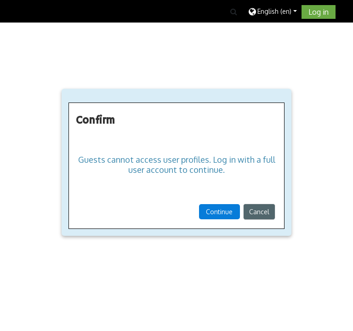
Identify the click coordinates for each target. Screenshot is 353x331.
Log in (318, 12)
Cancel (259, 212)
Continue (219, 212)
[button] (233, 11)
